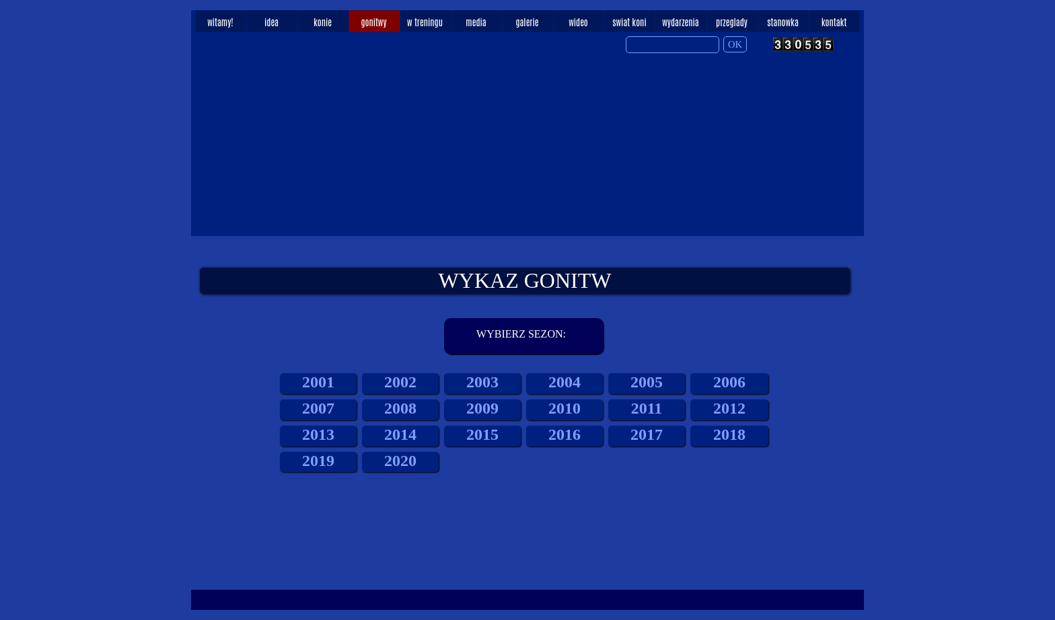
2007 (318, 408)
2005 (646, 382)
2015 (482, 434)
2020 (400, 460)
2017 (646, 434)
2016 (564, 434)
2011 (647, 408)
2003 (482, 382)
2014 (400, 434)
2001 (318, 382)
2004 (564, 382)
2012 (729, 408)
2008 (400, 408)
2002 (400, 382)
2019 (318, 460)
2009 (482, 408)
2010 (564, 408)
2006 (729, 382)
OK (735, 44)
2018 (729, 434)
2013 (318, 434)
